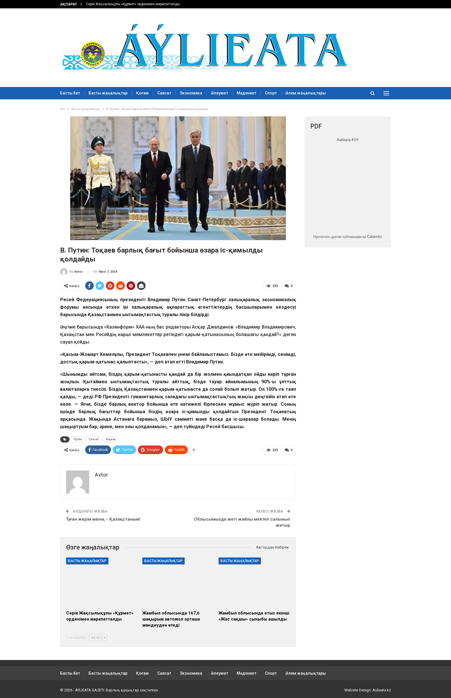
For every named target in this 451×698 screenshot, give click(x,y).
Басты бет (70, 93)
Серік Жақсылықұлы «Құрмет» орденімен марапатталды (133, 4)
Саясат (164, 93)
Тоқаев (111, 438)
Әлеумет (219, 93)
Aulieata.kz (381, 689)
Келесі (98, 636)
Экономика (191, 93)
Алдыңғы (77, 636)
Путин (78, 438)
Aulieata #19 (347, 139)
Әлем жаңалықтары (305, 93)
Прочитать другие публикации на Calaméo (347, 236)
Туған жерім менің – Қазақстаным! (103, 518)
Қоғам (142, 93)
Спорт (271, 93)
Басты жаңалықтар (108, 93)
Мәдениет (246, 93)
